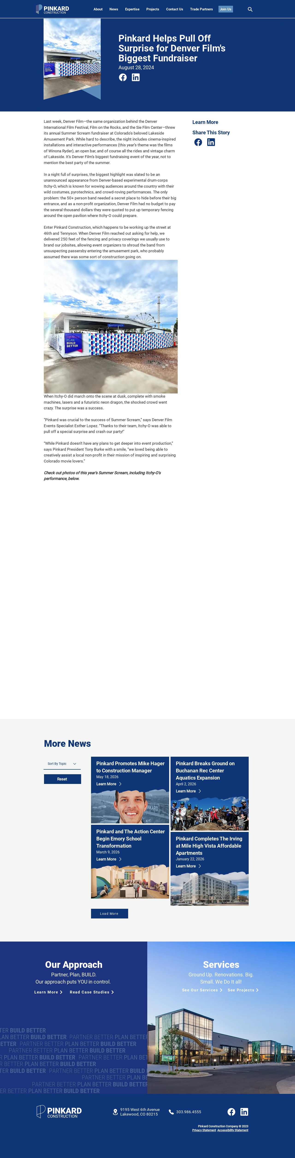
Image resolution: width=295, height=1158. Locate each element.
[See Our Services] (202, 990)
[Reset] (62, 779)
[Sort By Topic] (62, 764)
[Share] (250, 9)
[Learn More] (116, 784)
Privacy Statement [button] (204, 1130)
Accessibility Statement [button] (232, 1130)
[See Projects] (243, 990)
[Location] (115, 1112)
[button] (175, 9)
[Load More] (109, 913)
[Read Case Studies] (92, 992)
